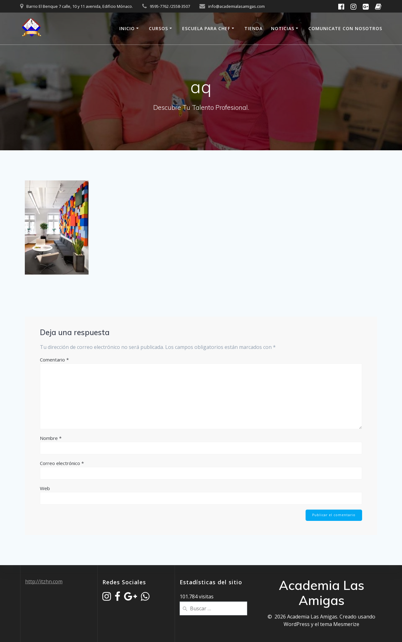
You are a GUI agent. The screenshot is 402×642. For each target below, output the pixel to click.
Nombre (51, 438)
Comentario (54, 359)
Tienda (253, 28)
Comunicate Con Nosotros (345, 28)
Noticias (282, 28)
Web (45, 488)
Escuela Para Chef (206, 28)
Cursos (158, 28)
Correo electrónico (62, 463)
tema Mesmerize (339, 624)
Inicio (127, 28)
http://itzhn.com (43, 581)
